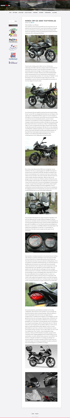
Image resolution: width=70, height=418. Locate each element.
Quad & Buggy (28, 12)
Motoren (15, 12)
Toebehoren (48, 12)
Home (33, 413)
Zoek (16, 21)
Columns (54, 12)
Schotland (35, 5)
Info (10, 12)
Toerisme (35, 12)
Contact (36, 413)
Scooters (21, 12)
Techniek (41, 12)
